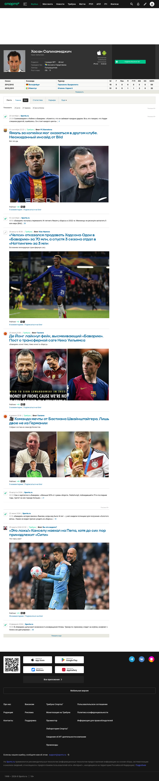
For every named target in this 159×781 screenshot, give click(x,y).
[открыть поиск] (132, 4)
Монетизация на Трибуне (58, 712)
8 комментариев (16, 325)
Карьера (52, 100)
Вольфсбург (34, 84)
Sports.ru (25, 116)
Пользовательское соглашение (92, 704)
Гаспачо (40, 332)
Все (25, 100)
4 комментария (15, 210)
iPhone (96, 64)
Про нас (7, 704)
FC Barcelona (46, 129)
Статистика (38, 100)
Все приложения (53, 679)
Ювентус (33, 88)
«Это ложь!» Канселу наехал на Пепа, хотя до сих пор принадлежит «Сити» (57, 532)
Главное (18, 100)
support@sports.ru (57, 755)
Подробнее (141, 765)
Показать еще (56, 636)
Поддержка (30, 720)
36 (33, 629)
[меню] (25, 4)
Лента (17, 100)
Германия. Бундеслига (68, 84)
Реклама (29, 712)
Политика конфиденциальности (92, 712)
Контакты (8, 720)
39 (25, 223)
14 (55, 519)
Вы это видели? (50, 527)
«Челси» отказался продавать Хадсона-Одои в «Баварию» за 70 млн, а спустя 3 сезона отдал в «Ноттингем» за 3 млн (52, 239)
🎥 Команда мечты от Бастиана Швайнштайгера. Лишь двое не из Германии (59, 421)
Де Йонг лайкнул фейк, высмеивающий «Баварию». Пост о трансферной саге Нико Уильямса (56, 338)
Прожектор (51, 720)
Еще (64, 100)
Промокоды (52, 745)
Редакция (8, 712)
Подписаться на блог (32, 210)
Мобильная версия (79, 691)
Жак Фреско (44, 231)
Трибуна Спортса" (54, 704)
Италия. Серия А (65, 88)
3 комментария (15, 407)
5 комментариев (16, 484)
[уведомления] (138, 4)
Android (103, 64)
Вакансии (29, 704)
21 (43, 498)
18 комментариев (16, 616)
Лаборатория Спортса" (57, 728)
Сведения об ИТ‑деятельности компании (66, 737)
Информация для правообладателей (95, 720)
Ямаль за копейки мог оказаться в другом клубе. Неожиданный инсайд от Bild (53, 135)
